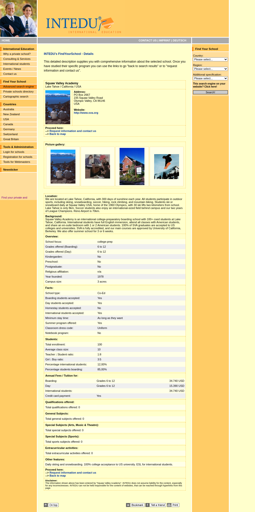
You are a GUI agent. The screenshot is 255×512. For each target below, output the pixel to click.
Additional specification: (207, 74)
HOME (6, 40)
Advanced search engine (18, 86)
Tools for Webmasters (16, 161)
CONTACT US (148, 40)
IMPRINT (165, 40)
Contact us (9, 73)
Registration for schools (17, 156)
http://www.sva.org (86, 112)
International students (16, 63)
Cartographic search (15, 96)
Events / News (12, 68)
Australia (8, 109)
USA (6, 119)
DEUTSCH (179, 40)
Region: (197, 65)
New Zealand (11, 114)
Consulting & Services (16, 58)
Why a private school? (17, 53)
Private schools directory (18, 91)
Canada (8, 124)
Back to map (58, 133)
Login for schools (13, 151)
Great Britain (11, 139)
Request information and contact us (73, 130)
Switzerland (10, 134)
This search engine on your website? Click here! (209, 85)
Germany (9, 129)
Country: (198, 55)
